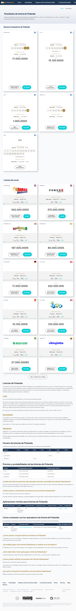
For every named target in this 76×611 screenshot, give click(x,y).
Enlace (60, 508)
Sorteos (62, 583)
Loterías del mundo (65, 2)
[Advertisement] (20, 71)
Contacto (5, 591)
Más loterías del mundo (38, 377)
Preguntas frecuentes (9, 589)
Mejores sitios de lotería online (45, 2)
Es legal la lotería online (37, 589)
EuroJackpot (8, 415)
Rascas (5, 585)
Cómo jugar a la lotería (23, 589)
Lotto (5, 396)
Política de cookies (28, 591)
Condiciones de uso (15, 591)
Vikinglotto (7, 428)
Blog (68, 583)
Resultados (12, 583)
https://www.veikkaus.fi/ (25, 527)
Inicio (61, 8)
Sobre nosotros (49, 589)
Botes (56, 583)
